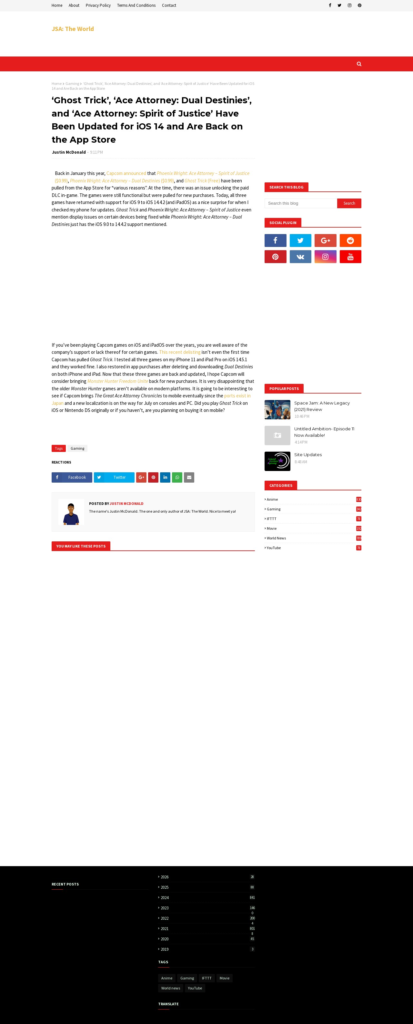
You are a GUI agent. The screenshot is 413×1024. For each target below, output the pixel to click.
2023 (208, 908)
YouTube (314, 547)
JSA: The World (73, 29)
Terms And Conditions (136, 5)
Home (57, 5)
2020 (208, 939)
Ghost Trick (196, 181)
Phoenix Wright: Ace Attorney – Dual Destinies (115, 181)
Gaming (72, 83)
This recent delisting (180, 352)
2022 (208, 918)
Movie (314, 528)
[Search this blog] (301, 203)
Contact (169, 5)
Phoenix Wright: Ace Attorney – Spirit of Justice (203, 173)
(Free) (214, 181)
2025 (208, 887)
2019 (208, 949)
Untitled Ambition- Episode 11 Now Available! (324, 432)
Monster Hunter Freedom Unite (117, 381)
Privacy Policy (98, 5)
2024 (208, 897)
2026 (208, 877)
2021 (208, 928)
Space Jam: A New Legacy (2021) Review (322, 406)
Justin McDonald (69, 152)
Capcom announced (126, 173)
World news (314, 538)
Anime (314, 499)
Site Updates (308, 454)
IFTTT (314, 518)
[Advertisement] (243, 33)
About (74, 5)
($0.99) (61, 181)
